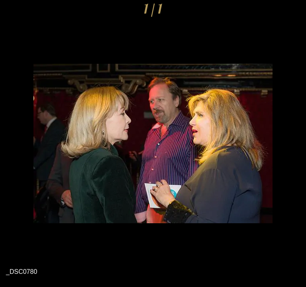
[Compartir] (274, 11)
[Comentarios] (294, 11)
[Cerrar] (11, 11)
